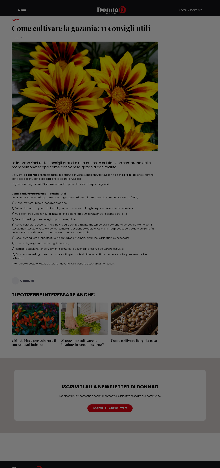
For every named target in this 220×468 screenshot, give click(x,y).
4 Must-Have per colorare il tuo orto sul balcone (34, 342)
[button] (20, 10)
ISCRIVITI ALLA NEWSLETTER (110, 408)
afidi (106, 184)
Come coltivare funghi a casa (134, 340)
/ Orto (16, 20)
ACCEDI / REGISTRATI (190, 10)
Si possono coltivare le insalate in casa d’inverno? (82, 342)
